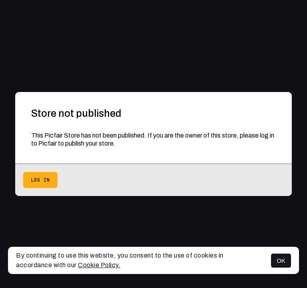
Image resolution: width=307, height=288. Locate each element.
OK (281, 260)
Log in (40, 180)
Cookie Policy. (99, 265)
